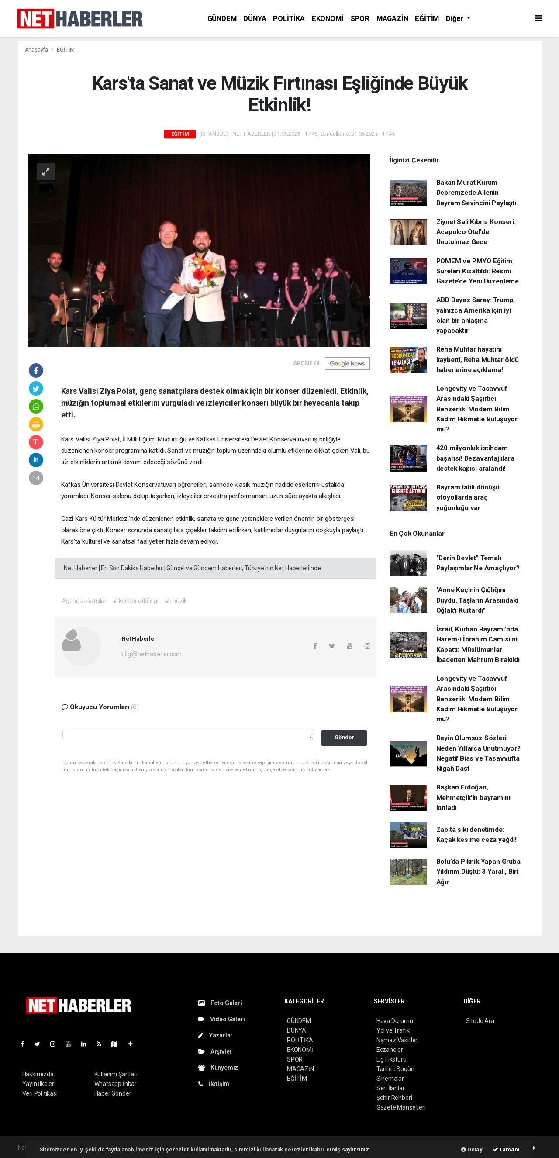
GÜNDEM (222, 18)
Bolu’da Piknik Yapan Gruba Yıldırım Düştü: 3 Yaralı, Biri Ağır (478, 872)
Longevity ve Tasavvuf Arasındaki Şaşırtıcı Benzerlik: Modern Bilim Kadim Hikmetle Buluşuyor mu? (477, 409)
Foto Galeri (220, 1002)
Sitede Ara (480, 1020)
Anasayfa (37, 49)
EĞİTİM (427, 18)
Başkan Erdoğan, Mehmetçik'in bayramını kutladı (473, 797)
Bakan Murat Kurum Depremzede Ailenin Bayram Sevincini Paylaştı (476, 193)
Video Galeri (221, 1019)
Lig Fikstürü (391, 1059)
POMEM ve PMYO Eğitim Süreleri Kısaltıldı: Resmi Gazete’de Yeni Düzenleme (477, 271)
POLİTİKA (288, 18)
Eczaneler (389, 1049)
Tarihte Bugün (395, 1068)
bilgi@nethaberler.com (151, 654)
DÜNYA (254, 18)
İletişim (213, 1083)
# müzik (176, 600)
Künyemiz (218, 1067)
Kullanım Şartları (116, 1074)
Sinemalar (390, 1078)
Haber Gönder (112, 1093)
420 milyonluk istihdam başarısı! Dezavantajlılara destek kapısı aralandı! (475, 458)
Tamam (506, 1149)
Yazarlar (215, 1035)
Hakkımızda (38, 1074)
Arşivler (215, 1051)
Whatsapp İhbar (115, 1083)
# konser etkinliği (136, 600)
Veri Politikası (40, 1093)
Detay (472, 1149)
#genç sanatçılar (84, 600)
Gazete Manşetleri (401, 1107)
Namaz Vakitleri (397, 1040)
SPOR (360, 18)
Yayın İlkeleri (38, 1083)
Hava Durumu (394, 1020)
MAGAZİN (392, 18)
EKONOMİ (328, 18)
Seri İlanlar (390, 1088)
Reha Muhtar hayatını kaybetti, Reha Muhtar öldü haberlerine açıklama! (477, 359)
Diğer (455, 18)
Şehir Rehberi (394, 1097)
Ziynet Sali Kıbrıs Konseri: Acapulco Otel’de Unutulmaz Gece (476, 232)
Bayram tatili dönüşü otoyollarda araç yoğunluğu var (468, 497)
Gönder (344, 737)
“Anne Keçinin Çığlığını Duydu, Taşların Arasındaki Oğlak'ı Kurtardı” (477, 600)
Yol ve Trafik (393, 1030)
